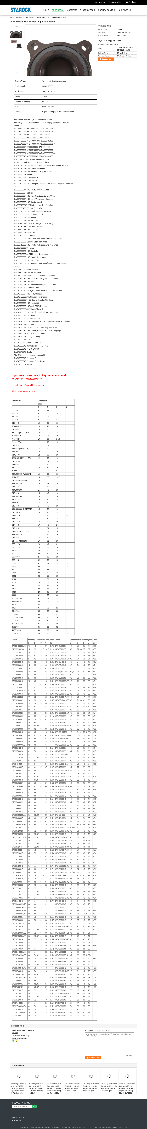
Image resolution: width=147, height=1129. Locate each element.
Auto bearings (29, 17)
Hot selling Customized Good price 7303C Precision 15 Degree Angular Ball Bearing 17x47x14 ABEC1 (54, 1088)
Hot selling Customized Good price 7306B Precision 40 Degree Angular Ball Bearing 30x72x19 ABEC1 (18, 1088)
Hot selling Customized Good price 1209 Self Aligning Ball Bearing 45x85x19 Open (73, 1087)
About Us (72, 10)
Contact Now (107, 59)
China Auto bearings (37, 1127)
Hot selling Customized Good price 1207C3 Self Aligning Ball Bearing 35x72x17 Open (109, 1087)
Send (35, 1107)
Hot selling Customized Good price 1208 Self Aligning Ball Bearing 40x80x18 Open (91, 1087)
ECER (125, 1127)
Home (46, 10)
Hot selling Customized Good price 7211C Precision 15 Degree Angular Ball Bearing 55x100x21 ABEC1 (127, 1088)
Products (57, 10)
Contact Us (125, 10)
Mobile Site (16, 1120)
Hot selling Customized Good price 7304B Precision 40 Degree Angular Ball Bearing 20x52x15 (36, 1088)
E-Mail (14, 1117)
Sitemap (21, 1117)
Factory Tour (87, 10)
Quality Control (107, 10)
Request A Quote (116, 2)
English (133, 1)
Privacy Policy (24, 1127)
